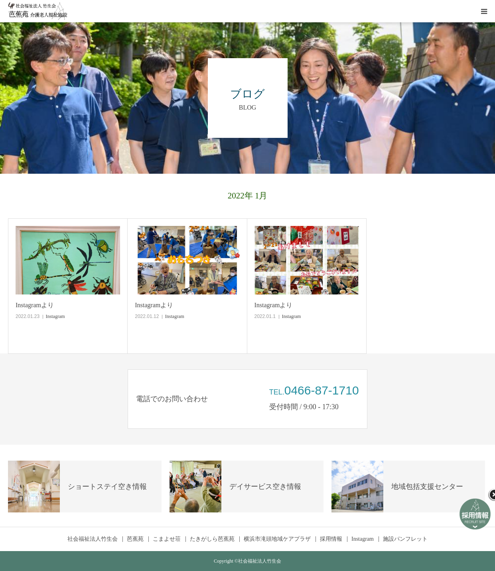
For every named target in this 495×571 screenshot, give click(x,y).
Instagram (55, 316)
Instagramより (35, 305)
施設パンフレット (405, 539)
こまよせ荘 (167, 539)
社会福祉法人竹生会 (92, 539)
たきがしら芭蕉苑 (212, 539)
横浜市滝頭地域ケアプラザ (277, 539)
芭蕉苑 (135, 539)
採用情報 (331, 539)
